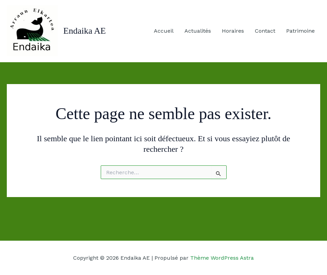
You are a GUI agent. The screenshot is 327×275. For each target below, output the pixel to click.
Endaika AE (84, 31)
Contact (265, 31)
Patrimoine (300, 31)
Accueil (164, 31)
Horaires (233, 31)
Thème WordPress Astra (222, 258)
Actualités (197, 31)
